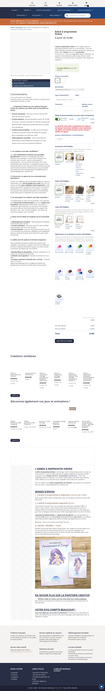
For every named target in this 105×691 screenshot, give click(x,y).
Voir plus (15, 395)
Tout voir (29, 29)
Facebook (14, 673)
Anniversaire (22, 29)
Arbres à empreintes (45, 10)
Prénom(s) (58, 104)
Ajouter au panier (64, 341)
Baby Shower (27, 27)
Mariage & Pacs (37, 27)
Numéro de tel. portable (87, 105)
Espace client (72, 5)
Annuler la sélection (88, 317)
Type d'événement (62, 95)
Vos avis (32, 5)
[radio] (57, 80)
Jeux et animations (65, 10)
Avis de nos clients (39, 675)
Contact (59, 5)
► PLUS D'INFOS (18, 83)
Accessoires (37, 15)
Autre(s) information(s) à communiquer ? (69, 135)
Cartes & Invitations (85, 10)
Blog (45, 5)
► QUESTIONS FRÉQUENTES (23, 86)
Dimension (59, 87)
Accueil (15, 10)
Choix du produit (61, 76)
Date (77, 95)
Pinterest (14, 675)
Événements (22, 15)
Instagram (14, 677)
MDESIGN (58, 688)
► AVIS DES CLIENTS (20, 80)
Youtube (14, 679)
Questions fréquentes (40, 673)
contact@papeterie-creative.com (21, 652)
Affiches (27, 10)
